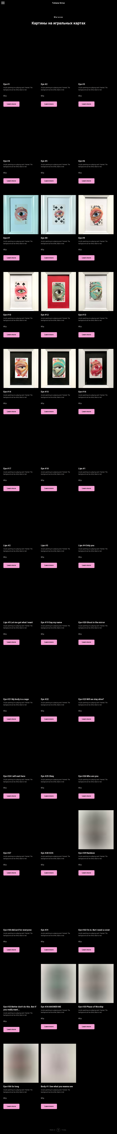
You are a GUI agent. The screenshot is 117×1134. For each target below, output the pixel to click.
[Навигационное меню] (3, 3)
